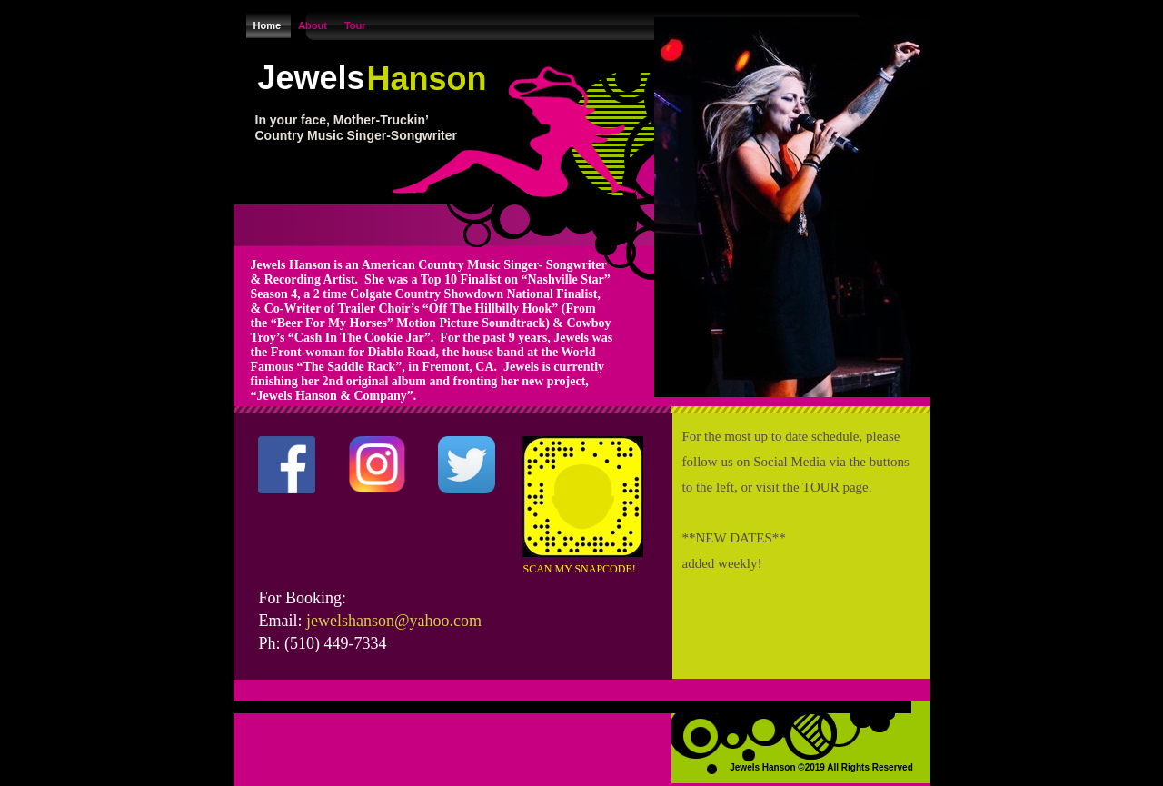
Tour (355, 25)
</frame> (310, 546)
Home (268, 25)
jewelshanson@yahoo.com (394, 621)
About (314, 25)
